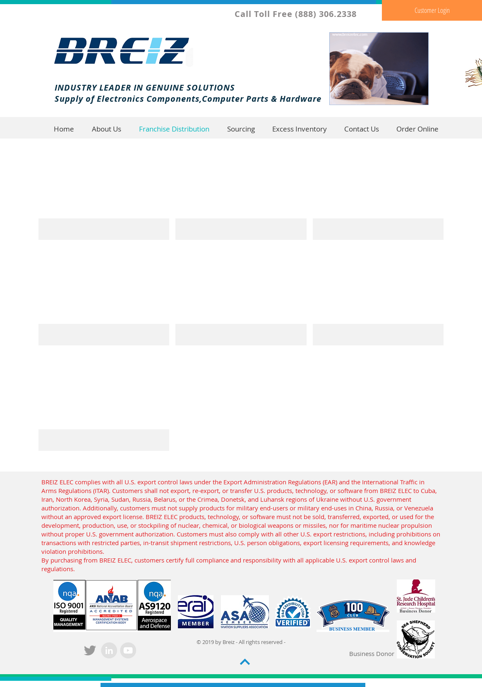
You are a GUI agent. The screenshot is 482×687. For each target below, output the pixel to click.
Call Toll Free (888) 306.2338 (297, 13)
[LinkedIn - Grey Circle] (109, 650)
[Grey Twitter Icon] (90, 650)
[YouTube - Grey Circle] (128, 650)
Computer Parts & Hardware (261, 98)
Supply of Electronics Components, (128, 98)
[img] (104, 190)
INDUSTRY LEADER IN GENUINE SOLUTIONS (145, 87)
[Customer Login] (432, 10)
